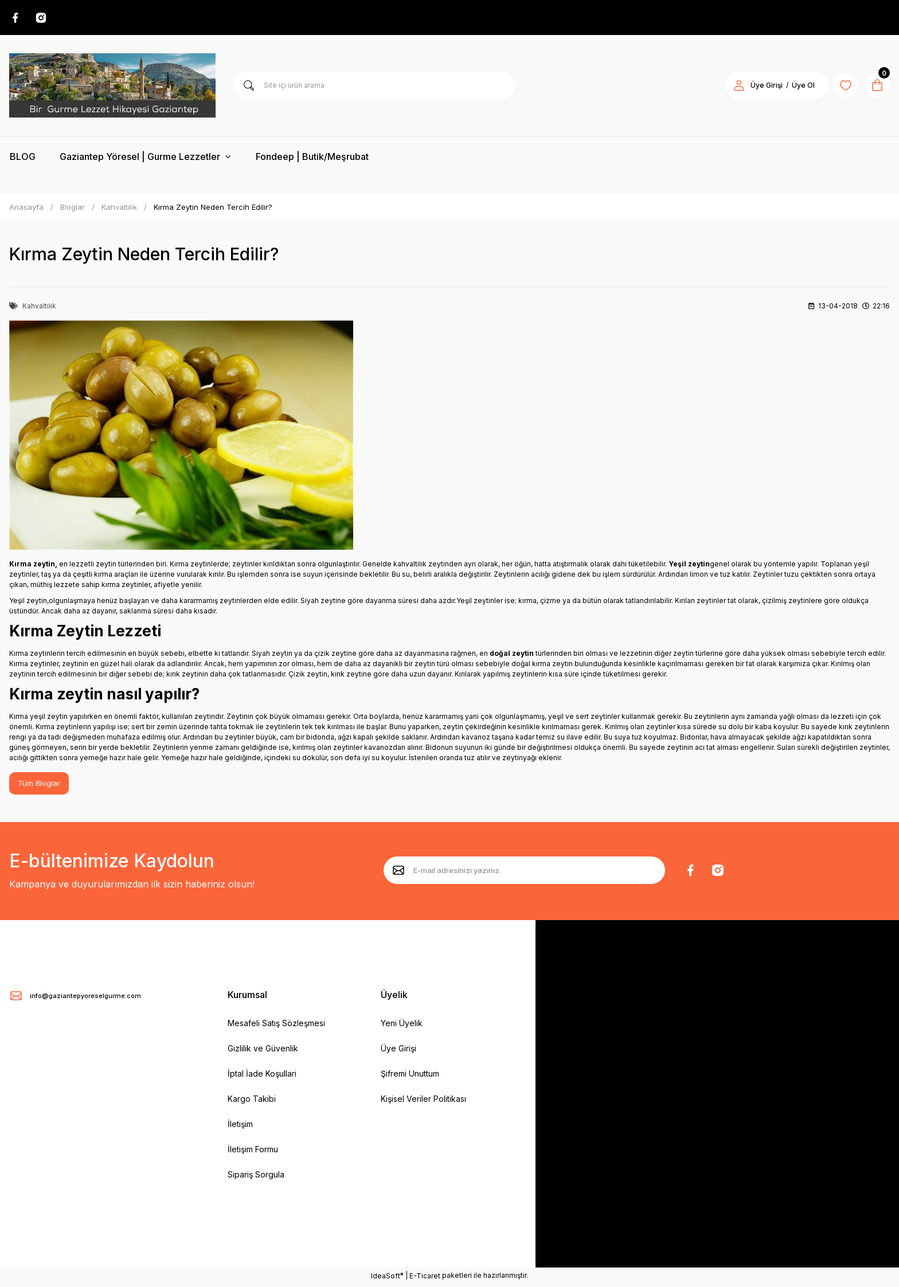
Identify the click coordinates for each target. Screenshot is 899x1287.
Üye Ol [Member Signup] (795, 87)
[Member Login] (731, 87)
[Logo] (112, 87)
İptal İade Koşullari (262, 1076)
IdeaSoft (387, 1278)
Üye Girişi (398, 1051)
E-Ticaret (424, 1278)
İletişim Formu (253, 1152)
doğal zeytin (512, 655)
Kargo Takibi (252, 1101)
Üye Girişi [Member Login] (759, 87)
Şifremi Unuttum (410, 1076)
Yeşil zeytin (689, 565)
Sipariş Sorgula (256, 1177)
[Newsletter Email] (524, 872)
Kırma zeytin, (33, 565)
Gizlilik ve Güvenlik (263, 1051)
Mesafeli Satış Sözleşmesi (276, 1026)
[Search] (374, 87)
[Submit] (398, 872)
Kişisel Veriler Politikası (423, 1101)
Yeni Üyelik (402, 1026)
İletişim (240, 1127)
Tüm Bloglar (40, 786)
